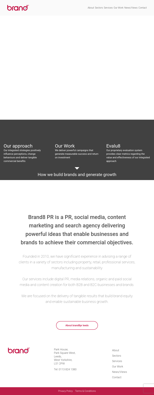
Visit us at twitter (11, 364)
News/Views (131, 7)
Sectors (99, 7)
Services (108, 7)
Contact (143, 7)
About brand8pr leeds (77, 325)
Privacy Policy (65, 391)
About (91, 7)
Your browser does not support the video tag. (77, 68)
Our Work (118, 7)
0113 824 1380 (68, 369)
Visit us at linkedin (21, 364)
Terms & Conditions (85, 391)
